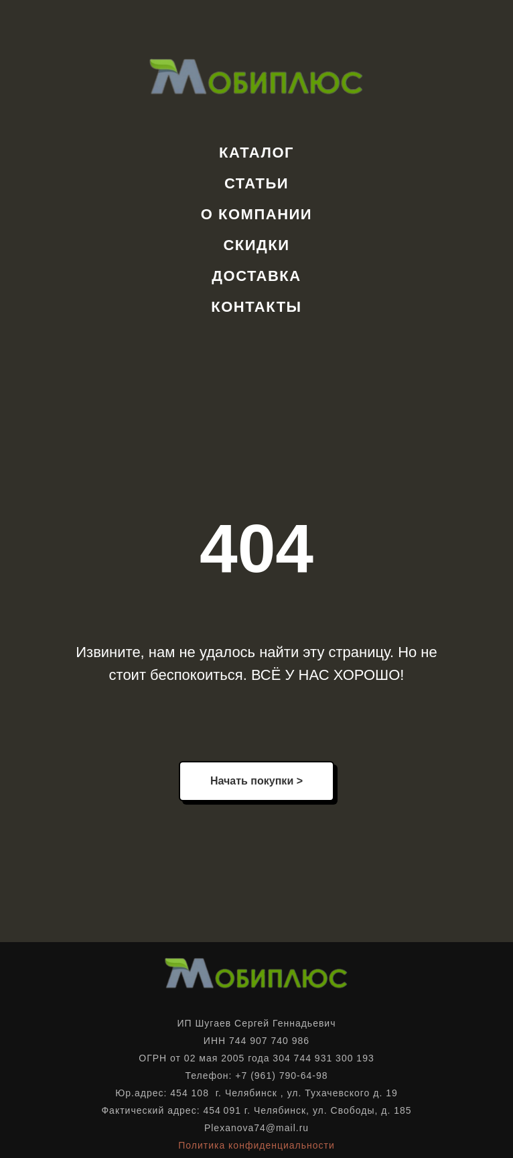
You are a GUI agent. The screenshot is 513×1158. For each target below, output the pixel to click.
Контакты (256, 306)
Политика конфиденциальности (256, 1145)
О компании (256, 214)
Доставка (256, 276)
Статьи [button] (256, 183)
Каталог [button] (256, 152)
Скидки (256, 245)
